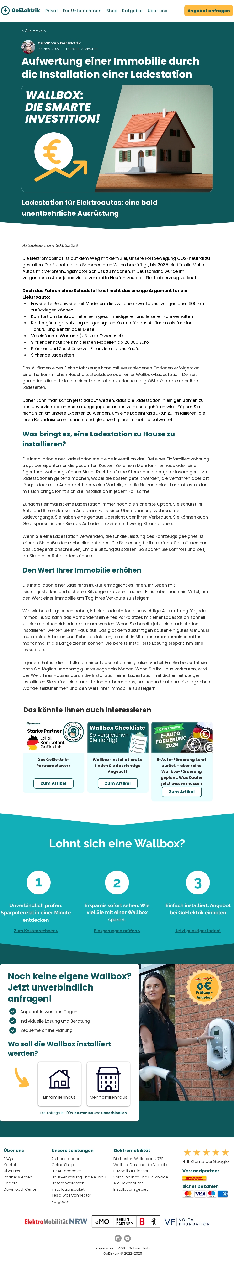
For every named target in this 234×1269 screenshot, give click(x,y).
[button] (52, 11)
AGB (122, 1248)
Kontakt (11, 1164)
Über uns (12, 1171)
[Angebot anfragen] (208, 10)
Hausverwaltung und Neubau (79, 1177)
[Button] (59, 1083)
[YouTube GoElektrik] (127, 1238)
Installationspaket (68, 1189)
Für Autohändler (66, 1171)
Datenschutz (139, 1248)
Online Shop (63, 1164)
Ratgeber (60, 1201)
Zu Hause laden (66, 1159)
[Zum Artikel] (53, 783)
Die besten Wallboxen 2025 (138, 1159)
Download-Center (21, 1189)
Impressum (105, 1248)
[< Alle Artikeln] (47, 30)
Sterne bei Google (205, 1161)
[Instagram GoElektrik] (118, 1238)
